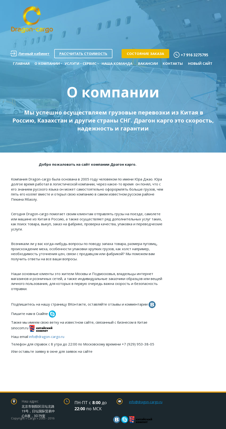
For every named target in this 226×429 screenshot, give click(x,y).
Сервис (89, 63)
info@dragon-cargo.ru (46, 336)
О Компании (47, 63)
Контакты (173, 63)
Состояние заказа (145, 53)
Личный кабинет (30, 54)
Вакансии (148, 63)
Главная (21, 63)
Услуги (72, 63)
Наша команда (117, 63)
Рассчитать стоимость (83, 53)
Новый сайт (200, 63)
